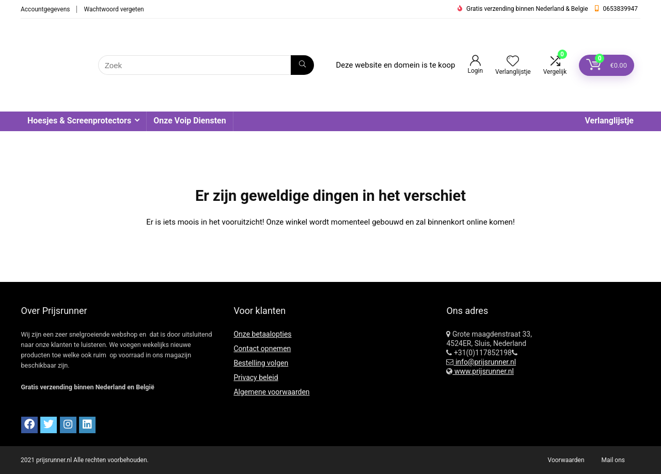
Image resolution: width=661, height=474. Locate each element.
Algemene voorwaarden (271, 392)
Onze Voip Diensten (189, 120)
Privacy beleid (255, 377)
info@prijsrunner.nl (484, 362)
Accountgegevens (45, 9)
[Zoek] (302, 65)
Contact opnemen (262, 348)
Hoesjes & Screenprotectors (79, 120)
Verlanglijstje (609, 120)
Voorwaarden (566, 460)
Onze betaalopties (262, 334)
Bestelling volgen (260, 363)
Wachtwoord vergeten (114, 9)
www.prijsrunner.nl (483, 371)
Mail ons (613, 460)
